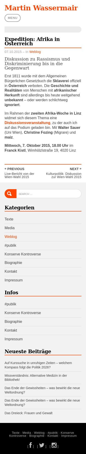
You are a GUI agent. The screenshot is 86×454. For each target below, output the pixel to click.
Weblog (35, 52)
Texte (9, 219)
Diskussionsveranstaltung (27, 123)
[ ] (31, 446)
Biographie (13, 263)
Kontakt (11, 271)
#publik (10, 245)
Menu (12, 18)
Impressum (14, 280)
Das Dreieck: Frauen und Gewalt (29, 413)
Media (10, 228)
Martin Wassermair (41, 8)
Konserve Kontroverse (23, 254)
